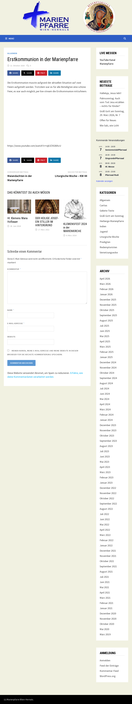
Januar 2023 (106, 482)
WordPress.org (108, 676)
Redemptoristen (108, 247)
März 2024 (105, 409)
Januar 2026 (106, 294)
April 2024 (105, 404)
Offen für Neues (108, 120)
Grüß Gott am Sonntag (112, 215)
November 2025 (108, 304)
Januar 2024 (106, 419)
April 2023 (105, 467)
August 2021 (106, 571)
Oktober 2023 (107, 435)
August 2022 (106, 508)
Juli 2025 (104, 325)
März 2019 (105, 634)
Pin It (41, 73)
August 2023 (106, 446)
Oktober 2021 (107, 561)
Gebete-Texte (107, 210)
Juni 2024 (105, 393)
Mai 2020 (104, 629)
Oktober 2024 (107, 372)
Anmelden (105, 660)
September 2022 (108, 503)
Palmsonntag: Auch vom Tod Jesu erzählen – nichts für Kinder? (112, 102)
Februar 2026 (106, 289)
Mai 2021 (104, 587)
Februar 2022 (106, 540)
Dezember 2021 (108, 550)
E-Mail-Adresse (15, 323)
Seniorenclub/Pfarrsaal (116, 150)
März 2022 (105, 535)
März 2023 (105, 472)
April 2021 (105, 592)
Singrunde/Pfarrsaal (114, 158)
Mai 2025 (104, 336)
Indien (103, 226)
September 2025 (108, 315)
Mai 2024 (104, 399)
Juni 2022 (105, 519)
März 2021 (105, 597)
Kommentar (14, 269)
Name (10, 310)
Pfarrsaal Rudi (112, 175)
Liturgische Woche (109, 236)
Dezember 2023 (108, 425)
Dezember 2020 (108, 613)
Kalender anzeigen (104, 181)
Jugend (104, 231)
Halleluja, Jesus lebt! (110, 93)
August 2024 (106, 383)
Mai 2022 (104, 524)
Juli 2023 (104, 451)
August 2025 (106, 320)
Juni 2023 (105, 456)
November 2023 (108, 430)
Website (11, 336)
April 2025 (105, 341)
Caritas (103, 205)
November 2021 (108, 556)
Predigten (105, 242)
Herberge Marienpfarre (112, 221)
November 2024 (108, 367)
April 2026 (105, 278)
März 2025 (105, 346)
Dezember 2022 (108, 488)
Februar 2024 (106, 414)
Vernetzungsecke (109, 252)
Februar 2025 (106, 351)
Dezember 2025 (108, 299)
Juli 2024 (104, 388)
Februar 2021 (106, 603)
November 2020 (108, 618)
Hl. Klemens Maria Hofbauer (17, 219)
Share (13, 73)
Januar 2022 (106, 545)
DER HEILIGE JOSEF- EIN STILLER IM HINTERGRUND (47, 221)
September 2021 (108, 566)
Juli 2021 (104, 576)
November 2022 (108, 493)
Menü (9, 38)
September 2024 (108, 378)
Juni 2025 (105, 331)
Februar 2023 (106, 477)
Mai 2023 (104, 461)
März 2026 (105, 283)
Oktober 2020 (107, 624)
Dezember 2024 (108, 362)
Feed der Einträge (109, 665)
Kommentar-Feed (109, 670)
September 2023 (108, 440)
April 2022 (105, 529)
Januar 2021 (106, 608)
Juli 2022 (104, 514)
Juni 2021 (105, 582)
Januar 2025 (106, 357)
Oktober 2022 (107, 498)
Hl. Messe (109, 167)
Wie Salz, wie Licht (109, 125)
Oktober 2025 (107, 310)
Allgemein (12, 53)
